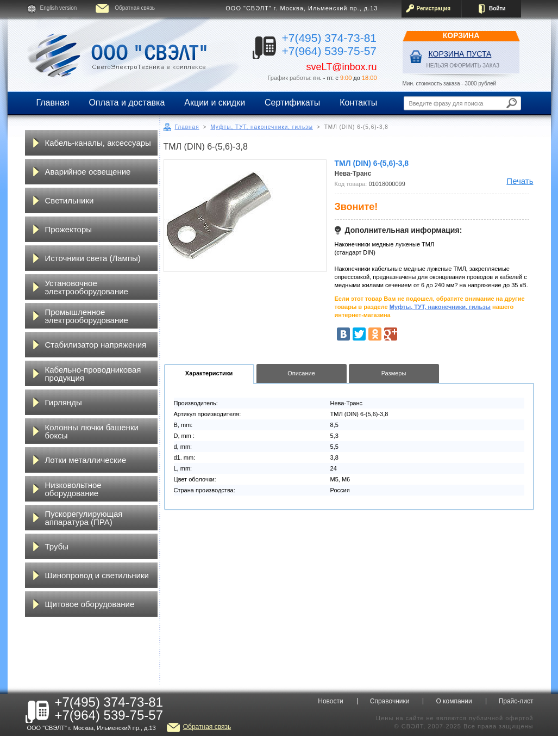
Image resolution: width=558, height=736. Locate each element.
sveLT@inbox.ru (341, 67)
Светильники (69, 200)
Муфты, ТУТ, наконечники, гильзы (261, 127)
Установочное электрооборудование (86, 287)
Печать (519, 180)
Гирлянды (63, 402)
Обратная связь (135, 8)
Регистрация (434, 8)
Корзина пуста (460, 54)
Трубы (57, 546)
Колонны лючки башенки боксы (92, 431)
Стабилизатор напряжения (96, 344)
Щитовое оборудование (90, 604)
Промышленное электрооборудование (86, 316)
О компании (454, 701)
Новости (330, 701)
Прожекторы (68, 229)
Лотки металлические (86, 460)
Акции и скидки (214, 102)
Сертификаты (292, 102)
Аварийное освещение (88, 171)
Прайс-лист (516, 701)
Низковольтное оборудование (73, 489)
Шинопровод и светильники (97, 575)
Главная (53, 102)
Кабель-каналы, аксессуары (98, 142)
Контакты (358, 102)
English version (58, 8)
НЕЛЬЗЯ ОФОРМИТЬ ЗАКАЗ (463, 66)
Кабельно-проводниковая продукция (93, 373)
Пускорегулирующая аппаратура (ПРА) (84, 518)
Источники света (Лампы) (93, 258)
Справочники (390, 701)
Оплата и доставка (127, 102)
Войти (497, 8)
